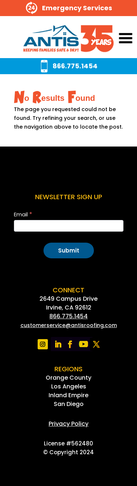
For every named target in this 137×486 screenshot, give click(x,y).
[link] (68, 39)
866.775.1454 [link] (68, 316)
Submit (68, 250)
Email (23, 214)
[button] (115, 39)
